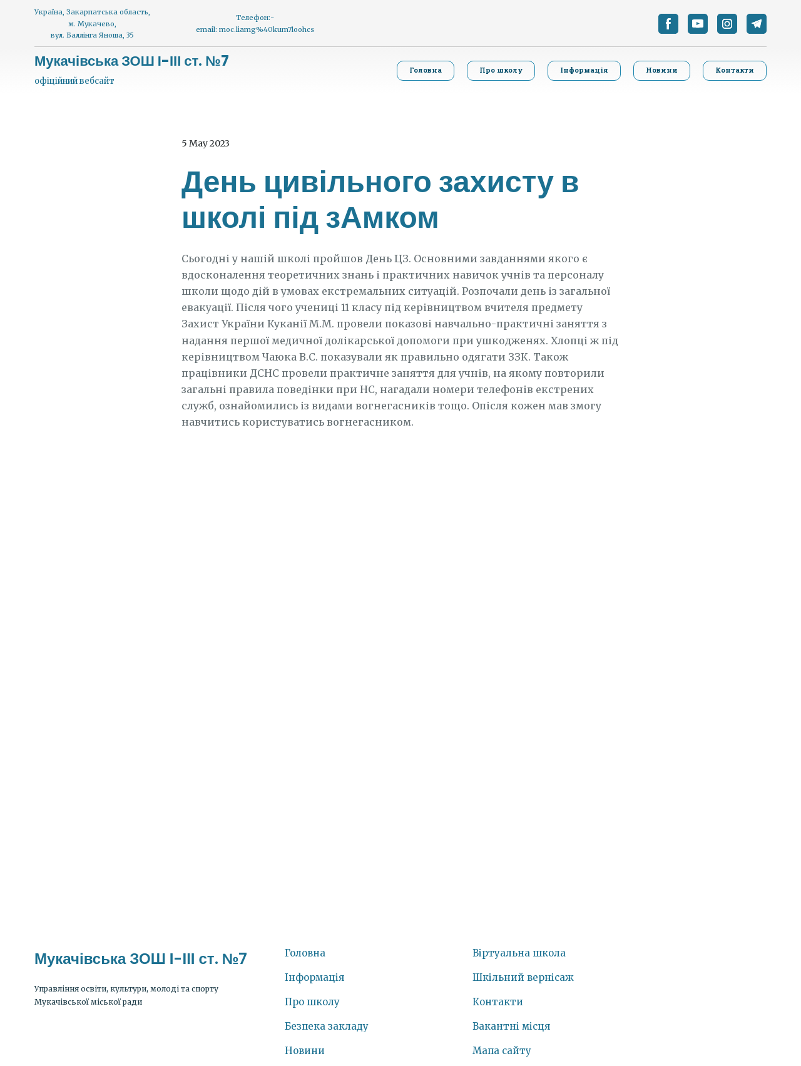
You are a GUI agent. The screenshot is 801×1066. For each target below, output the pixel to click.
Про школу (312, 1002)
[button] (668, 24)
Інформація (314, 977)
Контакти (497, 1002)
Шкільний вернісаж (523, 977)
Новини (305, 1051)
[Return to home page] (131, 61)
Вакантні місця (511, 1026)
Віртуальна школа (519, 953)
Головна (305, 953)
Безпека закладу (327, 1026)
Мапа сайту (501, 1051)
